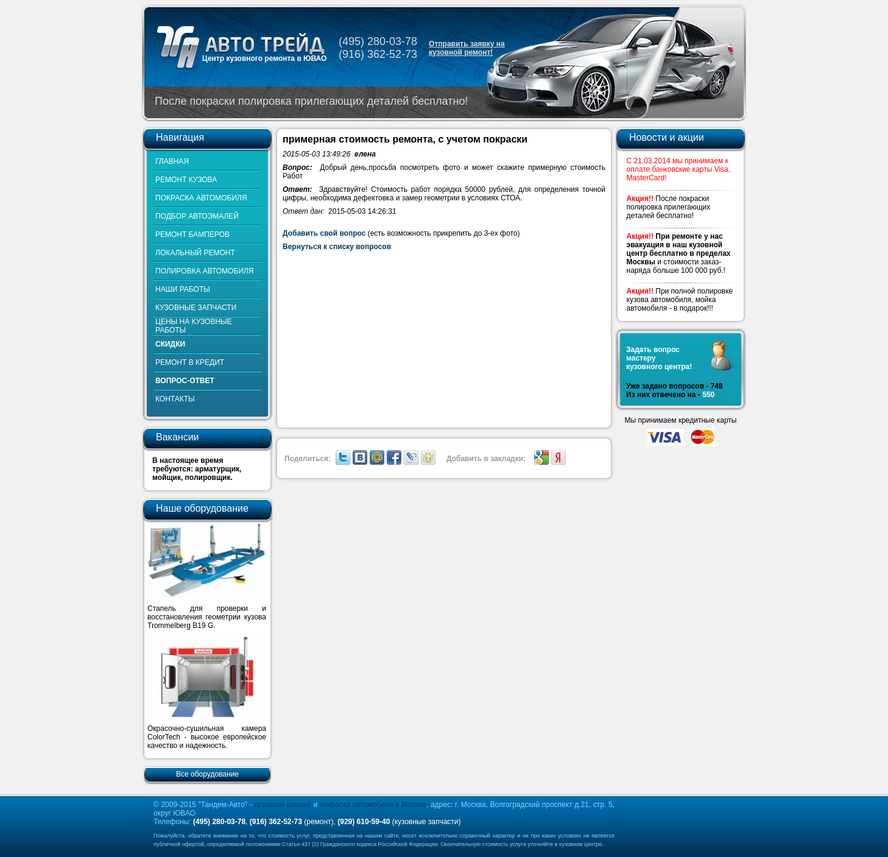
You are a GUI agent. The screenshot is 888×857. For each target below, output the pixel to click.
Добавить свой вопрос (324, 233)
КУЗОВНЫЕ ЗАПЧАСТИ (195, 307)
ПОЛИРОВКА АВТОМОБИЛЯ (204, 271)
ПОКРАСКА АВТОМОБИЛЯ (201, 198)
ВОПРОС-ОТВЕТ (184, 380)
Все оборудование (207, 774)
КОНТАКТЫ (175, 399)
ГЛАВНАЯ (172, 161)
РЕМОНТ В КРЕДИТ (189, 362)
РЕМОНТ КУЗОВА (186, 179)
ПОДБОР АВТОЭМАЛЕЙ (197, 216)
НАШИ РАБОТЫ (182, 289)
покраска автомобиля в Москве (373, 804)
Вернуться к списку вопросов (337, 246)
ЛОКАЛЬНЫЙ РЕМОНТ (195, 253)
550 (708, 394)
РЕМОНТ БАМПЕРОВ (192, 234)
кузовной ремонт (282, 804)
